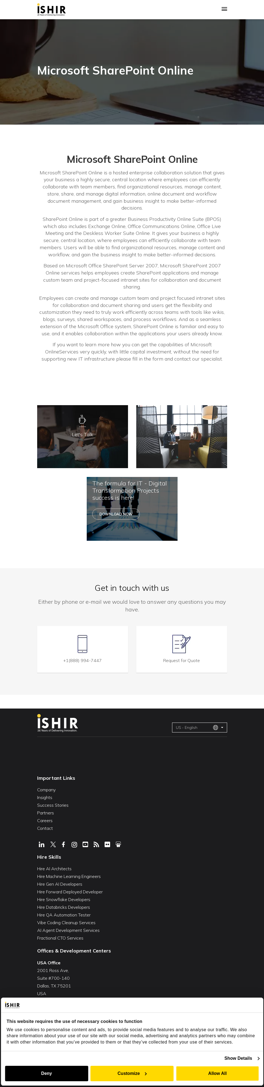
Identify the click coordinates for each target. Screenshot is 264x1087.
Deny (46, 1073)
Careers (45, 820)
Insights (44, 797)
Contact (45, 827)
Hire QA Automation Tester (64, 914)
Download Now (116, 514)
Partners (45, 812)
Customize (132, 1073)
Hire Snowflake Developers (63, 899)
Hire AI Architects (54, 868)
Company (46, 789)
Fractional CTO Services (60, 937)
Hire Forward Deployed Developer (70, 891)
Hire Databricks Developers (63, 906)
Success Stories (53, 804)
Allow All (218, 1073)
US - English (197, 726)
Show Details (239, 1058)
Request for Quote (181, 660)
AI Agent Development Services (68, 929)
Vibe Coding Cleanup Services (66, 922)
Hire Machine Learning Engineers (69, 876)
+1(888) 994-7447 (82, 660)
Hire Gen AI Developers (59, 883)
